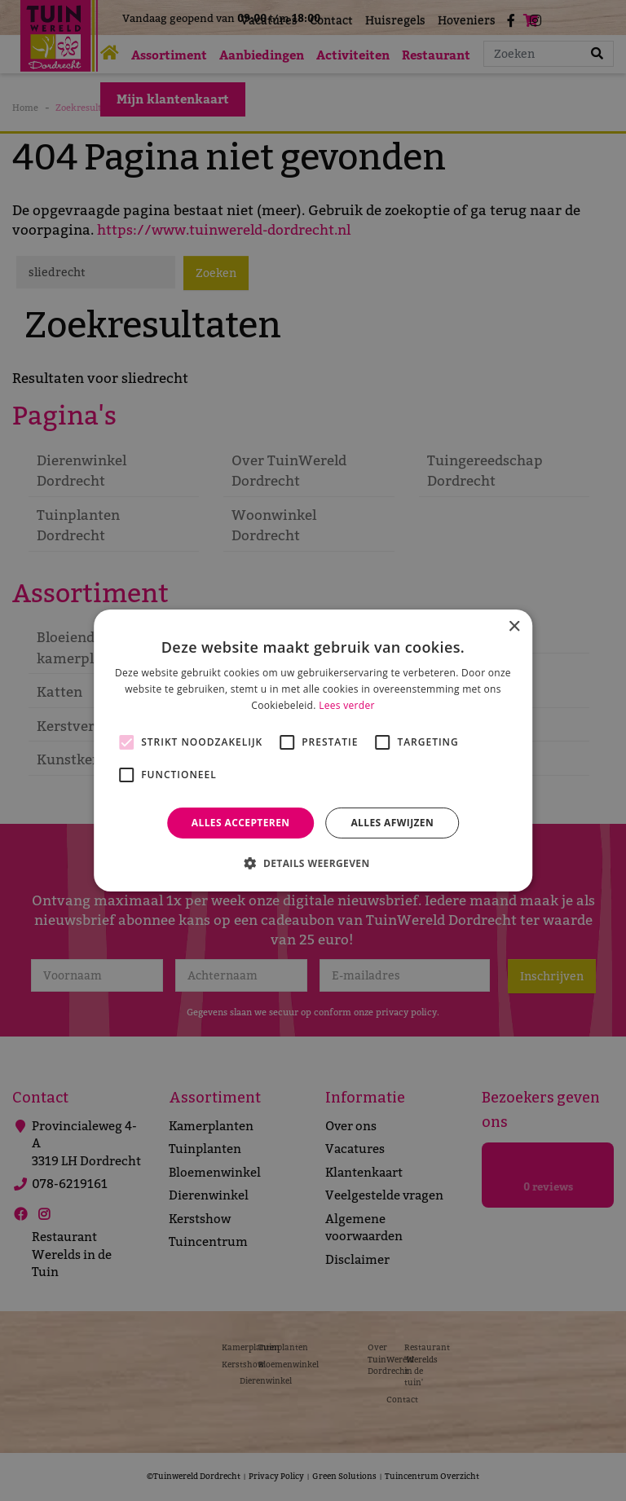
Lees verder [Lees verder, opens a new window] (347, 705)
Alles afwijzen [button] (392, 823)
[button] (312, 863)
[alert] (313, 750)
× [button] (514, 627)
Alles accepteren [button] (241, 823)
